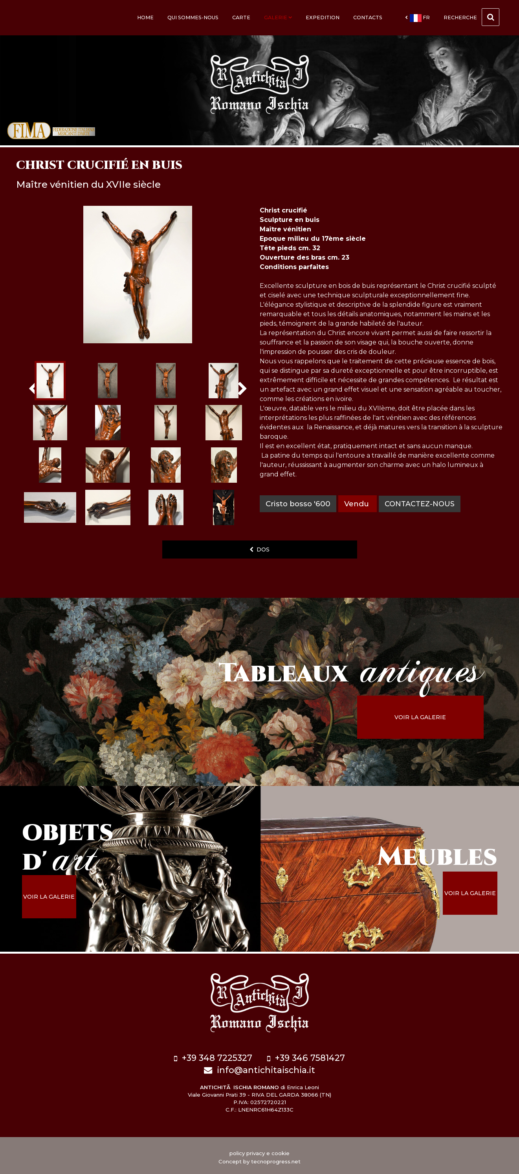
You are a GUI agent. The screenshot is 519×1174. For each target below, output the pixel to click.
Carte (241, 17)
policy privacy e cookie (259, 1150)
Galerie (278, 17)
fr (417, 18)
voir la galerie (431, 717)
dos (259, 549)
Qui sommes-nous (192, 17)
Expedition (322, 17)
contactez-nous (421, 503)
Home (145, 17)
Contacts (367, 17)
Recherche (471, 17)
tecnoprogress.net (276, 1158)
